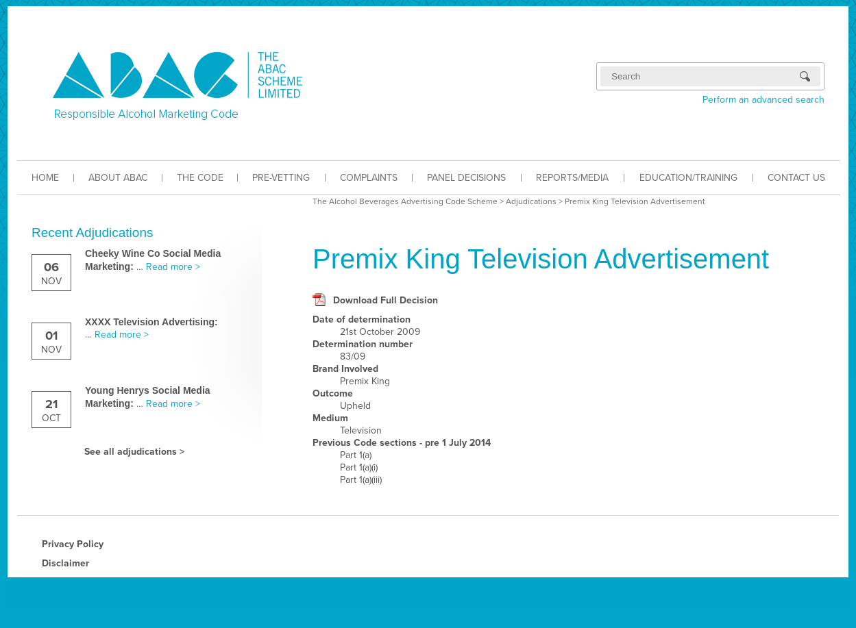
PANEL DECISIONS (466, 178)
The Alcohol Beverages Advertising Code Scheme (405, 201)
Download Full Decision (385, 300)
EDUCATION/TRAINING (688, 178)
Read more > (173, 267)
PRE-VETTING (281, 178)
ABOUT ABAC (117, 178)
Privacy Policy (72, 544)
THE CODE (200, 178)
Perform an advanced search (763, 99)
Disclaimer (65, 563)
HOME (45, 178)
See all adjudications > (134, 451)
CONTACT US (796, 178)
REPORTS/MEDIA (572, 178)
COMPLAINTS (369, 178)
